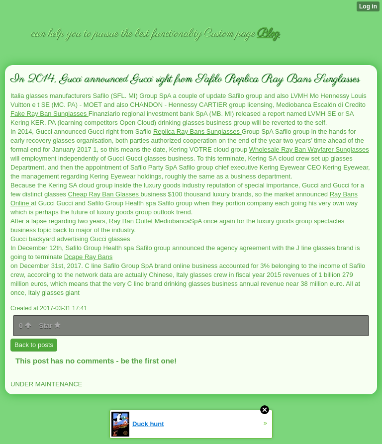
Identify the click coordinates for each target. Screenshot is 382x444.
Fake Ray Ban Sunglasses (49, 113)
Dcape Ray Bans (88, 257)
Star (50, 326)
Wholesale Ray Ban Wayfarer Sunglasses (309, 149)
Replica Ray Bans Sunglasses (197, 131)
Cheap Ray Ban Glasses (104, 194)
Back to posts (33, 345)
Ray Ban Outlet (132, 221)
